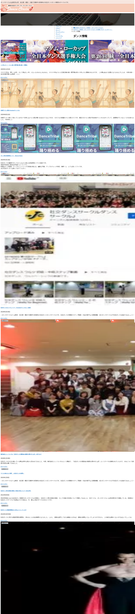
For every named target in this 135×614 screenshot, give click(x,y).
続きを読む (4, 77)
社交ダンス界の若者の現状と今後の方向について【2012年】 (16, 490)
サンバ (58, 34)
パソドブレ (59, 36)
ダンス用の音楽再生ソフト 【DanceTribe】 (12, 155)
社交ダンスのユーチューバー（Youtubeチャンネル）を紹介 (16, 307)
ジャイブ (59, 38)
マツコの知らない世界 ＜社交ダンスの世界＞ (12, 473)
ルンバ (58, 30)
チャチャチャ (60, 32)
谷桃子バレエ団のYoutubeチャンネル (10, 110)
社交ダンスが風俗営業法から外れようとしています (13, 510)
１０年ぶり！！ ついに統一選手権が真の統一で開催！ (14, 65)
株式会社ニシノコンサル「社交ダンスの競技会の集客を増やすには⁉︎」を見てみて (21, 454)
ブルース (59, 26)
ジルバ (58, 28)
